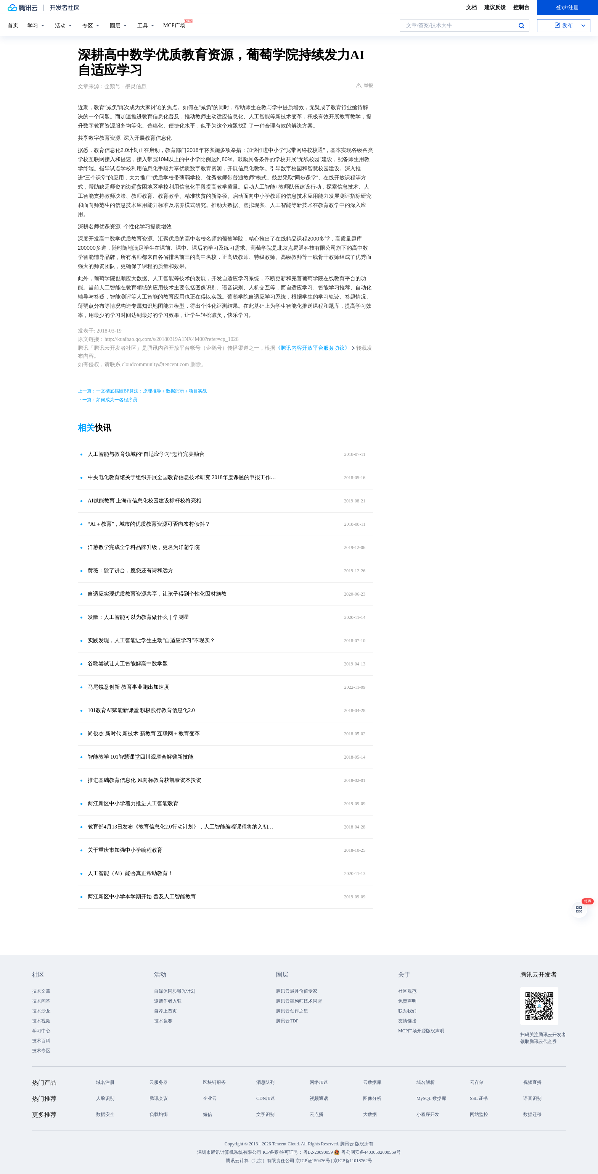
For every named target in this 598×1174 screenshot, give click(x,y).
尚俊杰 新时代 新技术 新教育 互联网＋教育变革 (144, 733)
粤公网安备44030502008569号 (371, 1152)
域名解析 (425, 1082)
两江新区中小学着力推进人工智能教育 (133, 803)
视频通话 (319, 1098)
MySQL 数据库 (431, 1098)
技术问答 (41, 1001)
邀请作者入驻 (168, 1001)
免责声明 (407, 1001)
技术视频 (41, 1021)
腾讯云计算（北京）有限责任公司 (260, 1160)
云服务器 (159, 1082)
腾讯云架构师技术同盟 (299, 1001)
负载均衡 (159, 1114)
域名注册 (105, 1082)
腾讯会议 (159, 1098)
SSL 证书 (479, 1098)
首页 (13, 25)
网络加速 (319, 1082)
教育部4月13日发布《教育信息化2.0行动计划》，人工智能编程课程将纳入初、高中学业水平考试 (183, 827)
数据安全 (105, 1114)
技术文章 (41, 991)
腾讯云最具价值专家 (296, 991)
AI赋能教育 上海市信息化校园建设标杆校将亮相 (144, 501)
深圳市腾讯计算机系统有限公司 (229, 1152)
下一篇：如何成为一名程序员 (107, 399)
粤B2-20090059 (318, 1152)
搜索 (521, 26)
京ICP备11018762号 (352, 1160)
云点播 (316, 1114)
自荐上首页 (165, 1011)
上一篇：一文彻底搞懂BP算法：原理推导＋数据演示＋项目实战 (142, 391)
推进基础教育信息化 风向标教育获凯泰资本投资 (144, 780)
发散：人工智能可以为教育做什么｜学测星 (138, 617)
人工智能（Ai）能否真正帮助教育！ (130, 873)
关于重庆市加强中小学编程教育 (125, 850)
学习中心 (41, 1031)
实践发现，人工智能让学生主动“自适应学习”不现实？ (151, 640)
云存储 (477, 1082)
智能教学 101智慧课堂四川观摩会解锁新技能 (140, 757)
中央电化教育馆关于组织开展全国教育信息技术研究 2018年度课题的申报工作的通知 (183, 477)
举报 (364, 85)
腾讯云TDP (287, 1021)
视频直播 (532, 1082)
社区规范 (407, 991)
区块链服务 (214, 1082)
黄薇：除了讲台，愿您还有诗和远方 (130, 570)
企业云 (210, 1098)
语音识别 (532, 1098)
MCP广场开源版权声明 (421, 1031)
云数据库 (372, 1082)
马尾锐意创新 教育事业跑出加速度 (128, 687)
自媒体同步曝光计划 (174, 991)
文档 (471, 7)
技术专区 (41, 1050)
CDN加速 (265, 1098)
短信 (207, 1114)
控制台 (521, 7)
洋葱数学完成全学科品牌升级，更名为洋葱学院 (144, 547)
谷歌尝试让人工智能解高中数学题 (128, 664)
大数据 (370, 1114)
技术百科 (41, 1040)
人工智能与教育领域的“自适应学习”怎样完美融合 (146, 454)
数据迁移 (532, 1114)
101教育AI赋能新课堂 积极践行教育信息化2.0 (141, 710)
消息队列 (265, 1082)
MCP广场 (174, 24)
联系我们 (407, 1011)
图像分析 (372, 1098)
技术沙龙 (41, 1011)
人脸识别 (105, 1098)
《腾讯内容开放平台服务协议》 (312, 348)
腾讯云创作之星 (292, 1011)
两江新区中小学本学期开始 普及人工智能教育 (142, 896)
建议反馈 (495, 7)
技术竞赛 (163, 1021)
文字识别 (265, 1114)
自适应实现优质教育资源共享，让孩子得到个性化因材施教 (157, 594)
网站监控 (479, 1114)
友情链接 (407, 1021)
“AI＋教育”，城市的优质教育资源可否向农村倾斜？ (149, 524)
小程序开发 (427, 1114)
